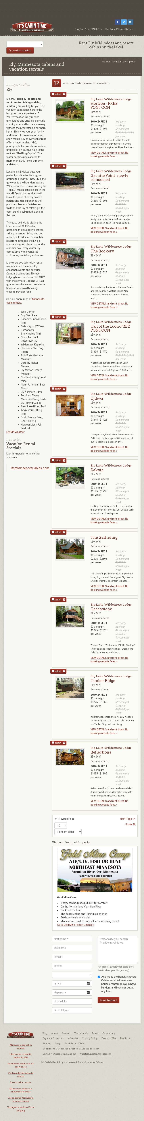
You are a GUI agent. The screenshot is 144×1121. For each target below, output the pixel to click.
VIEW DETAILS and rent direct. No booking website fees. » (109, 154)
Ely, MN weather (15, 431)
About (54, 1033)
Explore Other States (119, 29)
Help (58, 1043)
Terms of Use (108, 1038)
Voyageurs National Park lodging (20, 1109)
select (56, 94)
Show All (130, 824)
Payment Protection (53, 1038)
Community (109, 1033)
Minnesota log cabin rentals (21, 1046)
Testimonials (81, 1033)
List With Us (93, 29)
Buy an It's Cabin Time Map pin (59, 1053)
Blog (44, 1033)
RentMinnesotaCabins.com (30, 468)
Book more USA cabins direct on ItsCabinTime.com (71, 1048)
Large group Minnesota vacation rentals (20, 1099)
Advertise (73, 1038)
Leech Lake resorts (20, 1082)
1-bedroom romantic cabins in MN (20, 1056)
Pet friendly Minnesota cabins (20, 1074)
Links (95, 1033)
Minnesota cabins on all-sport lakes (20, 1065)
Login (79, 29)
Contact (66, 1033)
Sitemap (47, 1043)
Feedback (125, 1038)
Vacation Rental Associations (95, 1053)
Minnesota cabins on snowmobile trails (20, 1090)
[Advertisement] (72, 8)
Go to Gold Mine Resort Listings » (75, 924)
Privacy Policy (89, 1038)
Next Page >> (127, 818)
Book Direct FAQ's (74, 1043)
